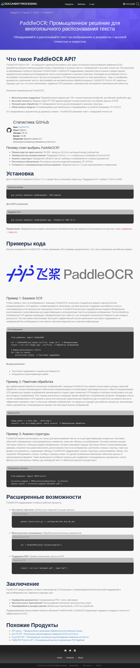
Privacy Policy (73, 665)
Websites (81, 4)
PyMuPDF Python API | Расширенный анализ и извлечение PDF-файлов (48, 640)
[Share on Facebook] (65, 650)
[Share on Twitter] (70, 650)
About (80, 658)
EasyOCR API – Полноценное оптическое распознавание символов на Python (50, 637)
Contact (98, 665)
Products (70, 658)
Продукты (69, 4)
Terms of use (87, 665)
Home (59, 658)
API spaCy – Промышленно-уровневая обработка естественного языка (47, 630)
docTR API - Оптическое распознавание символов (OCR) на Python (45, 633)
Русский (129, 4)
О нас (91, 4)
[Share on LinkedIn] (75, 650)
